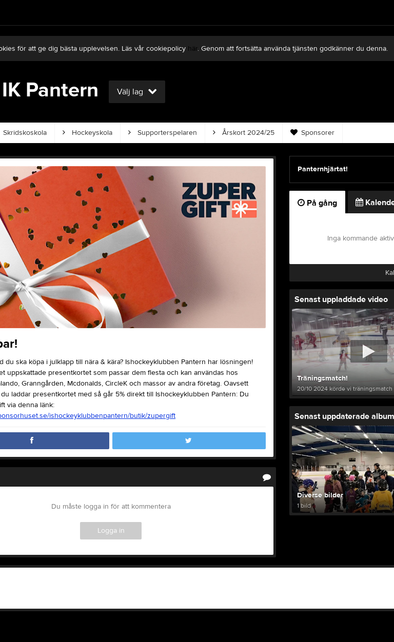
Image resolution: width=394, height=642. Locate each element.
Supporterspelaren (162, 132)
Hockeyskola (87, 132)
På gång (317, 203)
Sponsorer (312, 132)
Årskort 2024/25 (243, 132)
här (193, 48)
